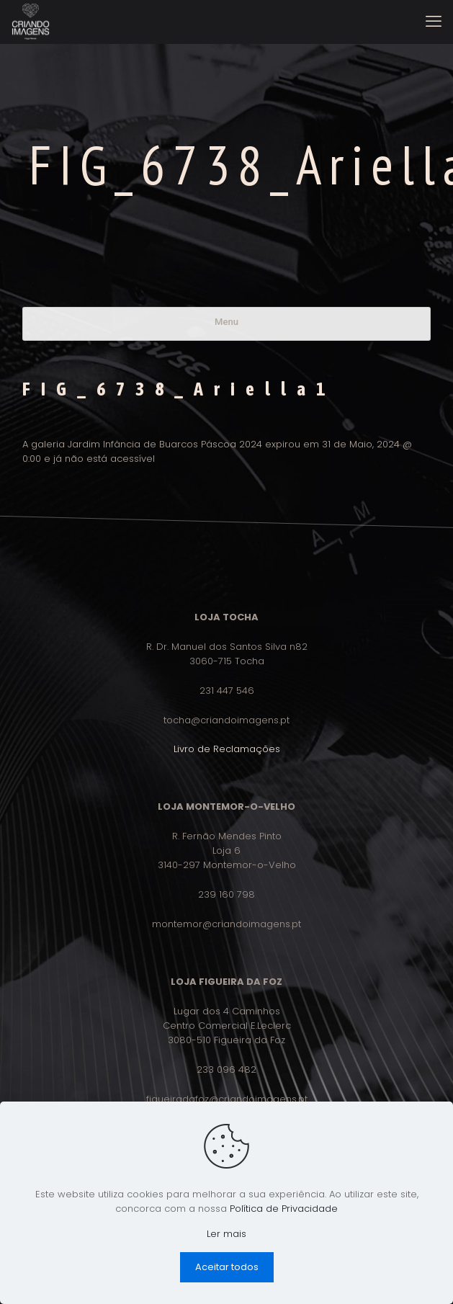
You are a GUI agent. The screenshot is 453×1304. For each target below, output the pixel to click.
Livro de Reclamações (227, 749)
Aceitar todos (227, 1267)
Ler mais (226, 1234)
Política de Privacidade (284, 1208)
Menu (226, 321)
